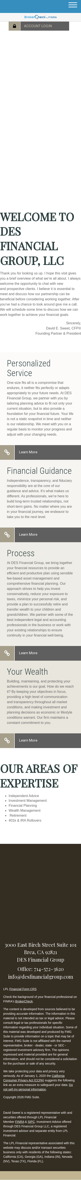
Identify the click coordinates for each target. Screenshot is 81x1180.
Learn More (28, 452)
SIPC (31, 1121)
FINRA (19, 1121)
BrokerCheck (24, 1001)
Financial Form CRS (23, 989)
